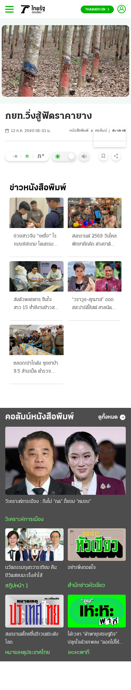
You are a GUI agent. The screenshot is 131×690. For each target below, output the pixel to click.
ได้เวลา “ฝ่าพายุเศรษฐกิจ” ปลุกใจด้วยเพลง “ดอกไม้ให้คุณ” (93, 639)
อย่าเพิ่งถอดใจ (82, 567)
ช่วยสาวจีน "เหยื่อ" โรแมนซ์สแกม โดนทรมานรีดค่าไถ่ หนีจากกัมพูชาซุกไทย (36, 241)
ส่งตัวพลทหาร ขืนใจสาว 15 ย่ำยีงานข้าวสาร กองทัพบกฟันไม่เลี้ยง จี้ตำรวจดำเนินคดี (36, 304)
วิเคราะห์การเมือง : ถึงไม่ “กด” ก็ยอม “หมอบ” (48, 501)
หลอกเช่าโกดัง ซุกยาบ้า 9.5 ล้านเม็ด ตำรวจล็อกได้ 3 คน (36, 368)
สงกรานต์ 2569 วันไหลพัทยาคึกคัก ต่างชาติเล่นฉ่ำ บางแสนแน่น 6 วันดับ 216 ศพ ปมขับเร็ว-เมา (94, 241)
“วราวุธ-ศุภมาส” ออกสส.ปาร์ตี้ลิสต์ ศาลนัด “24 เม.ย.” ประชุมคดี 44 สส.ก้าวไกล (93, 304)
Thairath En (97, 10)
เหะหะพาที (78, 652)
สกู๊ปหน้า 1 (16, 586)
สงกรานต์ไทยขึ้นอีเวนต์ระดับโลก (31, 638)
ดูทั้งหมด (112, 417)
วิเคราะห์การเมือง (24, 519)
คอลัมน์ (101, 131)
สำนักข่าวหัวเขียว (86, 585)
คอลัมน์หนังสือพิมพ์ (39, 417)
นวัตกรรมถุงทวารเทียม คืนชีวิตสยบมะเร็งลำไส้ (31, 571)
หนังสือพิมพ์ (79, 131)
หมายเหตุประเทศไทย (27, 652)
